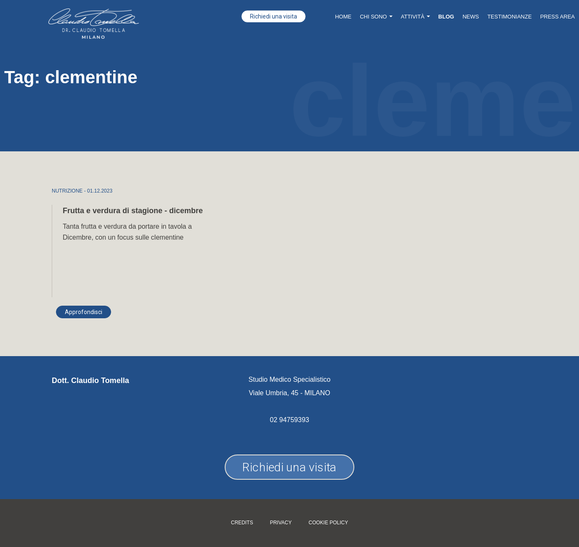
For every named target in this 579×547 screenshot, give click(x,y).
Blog (446, 16)
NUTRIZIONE (67, 191)
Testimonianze (509, 16)
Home (343, 16)
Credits (242, 523)
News (470, 16)
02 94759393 (289, 419)
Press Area (557, 16)
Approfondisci (83, 312)
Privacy (281, 523)
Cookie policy (328, 523)
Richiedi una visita (273, 16)
